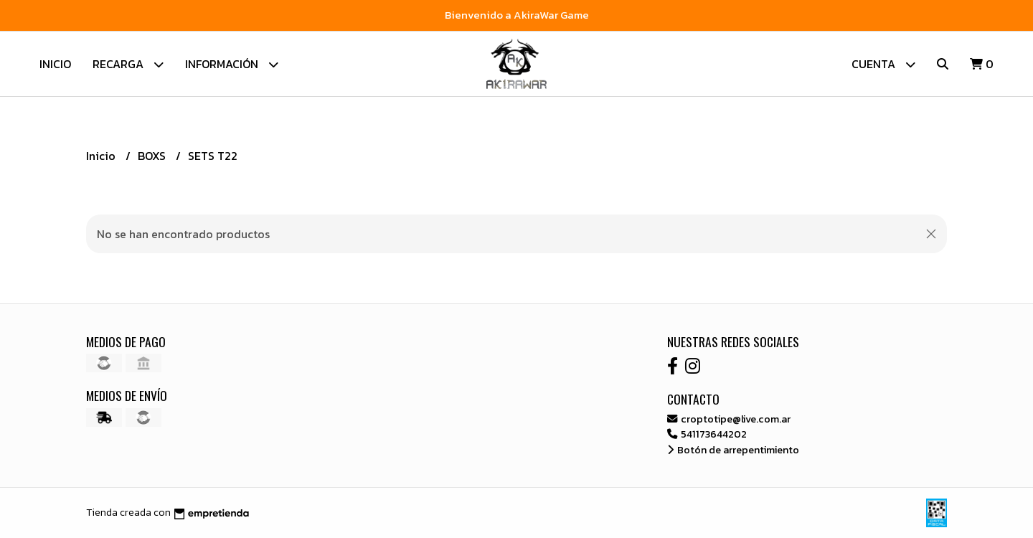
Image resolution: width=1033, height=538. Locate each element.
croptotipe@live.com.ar (729, 419)
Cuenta (883, 64)
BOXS (153, 155)
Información (231, 64)
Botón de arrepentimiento (733, 450)
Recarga (128, 64)
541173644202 (707, 434)
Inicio (55, 63)
